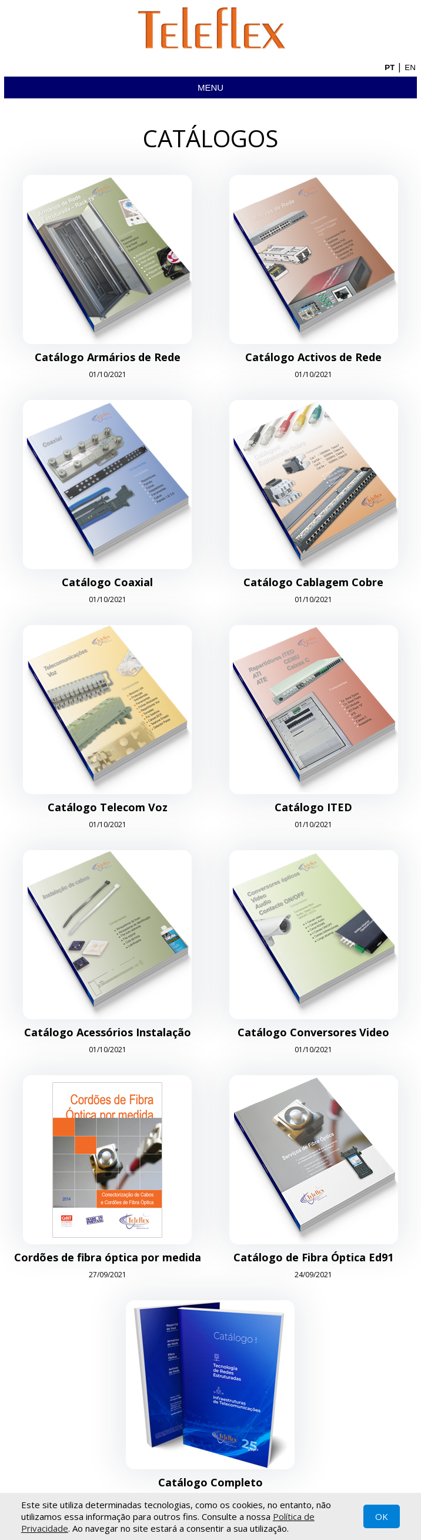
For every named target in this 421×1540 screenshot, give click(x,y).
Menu (210, 87)
